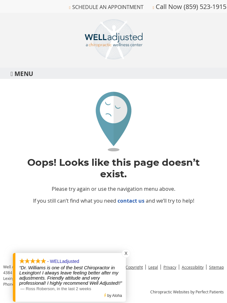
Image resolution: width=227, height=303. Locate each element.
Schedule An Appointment (108, 7)
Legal (153, 267)
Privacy (169, 267)
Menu (22, 73)
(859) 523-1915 (205, 6)
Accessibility (193, 267)
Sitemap (216, 267)
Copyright (134, 267)
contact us (131, 200)
